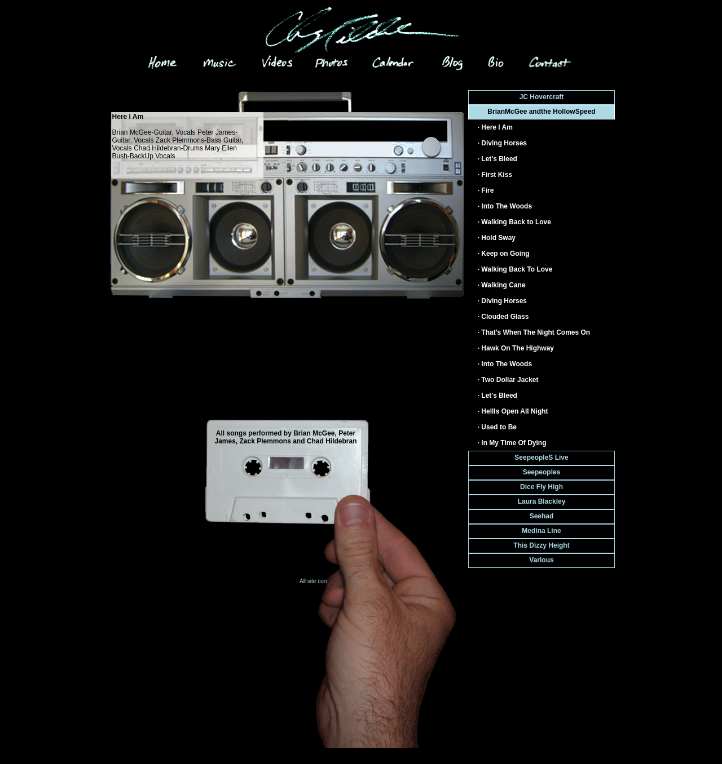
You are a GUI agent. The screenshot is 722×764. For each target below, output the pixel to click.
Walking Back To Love (516, 269)
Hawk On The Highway (517, 348)
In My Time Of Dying (513, 443)
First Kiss (496, 175)
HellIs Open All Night (514, 411)
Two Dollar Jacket (509, 380)
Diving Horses (504, 143)
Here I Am (497, 127)
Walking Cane (503, 285)
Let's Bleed (499, 159)
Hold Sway (498, 238)
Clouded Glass (505, 317)
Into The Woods (506, 206)
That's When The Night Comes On (535, 332)
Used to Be (499, 427)
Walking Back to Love (516, 222)
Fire (487, 190)
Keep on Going (505, 253)
